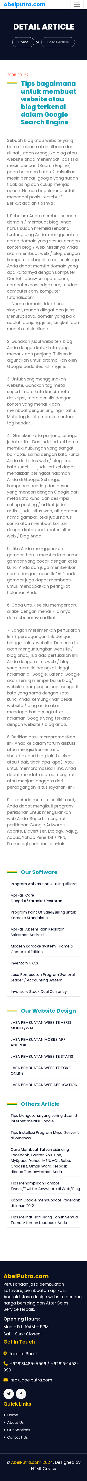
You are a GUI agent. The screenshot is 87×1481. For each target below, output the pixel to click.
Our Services (16, 1430)
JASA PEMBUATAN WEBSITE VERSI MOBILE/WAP (41, 1025)
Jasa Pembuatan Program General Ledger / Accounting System (43, 977)
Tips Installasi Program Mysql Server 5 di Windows (45, 1135)
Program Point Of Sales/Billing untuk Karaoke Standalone (43, 915)
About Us (13, 1422)
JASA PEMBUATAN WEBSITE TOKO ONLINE (41, 1070)
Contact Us (15, 1437)
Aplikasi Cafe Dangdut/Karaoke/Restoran (36, 898)
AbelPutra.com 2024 (32, 1462)
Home (23, 42)
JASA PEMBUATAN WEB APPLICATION (44, 1084)
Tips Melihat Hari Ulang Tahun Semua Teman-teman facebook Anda (44, 1219)
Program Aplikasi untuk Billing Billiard (44, 884)
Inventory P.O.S (24, 963)
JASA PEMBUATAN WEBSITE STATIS (42, 1056)
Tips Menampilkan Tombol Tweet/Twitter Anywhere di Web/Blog (45, 1186)
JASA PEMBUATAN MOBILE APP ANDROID (38, 1042)
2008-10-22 (18, 75)
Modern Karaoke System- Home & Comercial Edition (42, 949)
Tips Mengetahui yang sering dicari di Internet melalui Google (44, 1118)
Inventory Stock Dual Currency (39, 991)
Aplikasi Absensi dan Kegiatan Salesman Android (37, 932)
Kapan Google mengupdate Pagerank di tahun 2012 (45, 1202)
